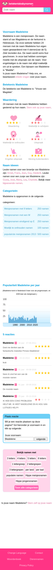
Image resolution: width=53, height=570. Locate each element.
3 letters (11, 458)
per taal (40, 470)
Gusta (6, 180)
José (12, 180)
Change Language (17, 553)
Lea (25, 180)
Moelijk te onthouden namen (26, 228)
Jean (23, 173)
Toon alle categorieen (26, 487)
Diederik (37, 173)
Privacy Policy (27, 565)
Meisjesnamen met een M (26, 215)
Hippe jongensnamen (26, 481)
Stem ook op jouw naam (39, 107)
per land (30, 470)
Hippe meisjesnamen (35, 475)
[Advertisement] (26, 22)
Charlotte (32, 180)
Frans (17, 173)
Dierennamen (36, 559)
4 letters (21, 458)
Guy (30, 173)
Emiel (10, 173)
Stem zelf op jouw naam (40, 503)
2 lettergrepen (34, 464)
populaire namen (14, 475)
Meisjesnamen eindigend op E (26, 221)
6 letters (42, 458)
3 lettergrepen (16, 470)
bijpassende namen (12, 183)
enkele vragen (22, 77)
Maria (19, 180)
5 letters (32, 458)
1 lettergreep (18, 464)
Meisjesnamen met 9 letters (26, 208)
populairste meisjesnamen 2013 (26, 234)
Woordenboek (14, 559)
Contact (39, 553)
